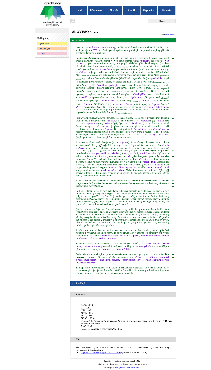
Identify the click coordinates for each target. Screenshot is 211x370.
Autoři (131, 10)
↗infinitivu (81, 72)
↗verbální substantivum (155, 107)
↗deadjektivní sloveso (108, 260)
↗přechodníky (149, 162)
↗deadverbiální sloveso (132, 260)
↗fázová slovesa (161, 129)
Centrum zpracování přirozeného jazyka (126, 367)
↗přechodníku (156, 78)
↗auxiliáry (111, 120)
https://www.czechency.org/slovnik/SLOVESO (101, 352)
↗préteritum (136, 97)
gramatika (44, 44)
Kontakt (166, 10)
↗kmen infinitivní (92, 246)
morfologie (45, 48)
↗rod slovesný (147, 153)
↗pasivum (81, 107)
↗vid (128, 156)
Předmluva (96, 10)
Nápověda (149, 10)
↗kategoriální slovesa (158, 134)
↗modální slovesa (142, 129)
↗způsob (134, 153)
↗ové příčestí (139, 94)
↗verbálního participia (107, 85)
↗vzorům (105, 249)
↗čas (125, 153)
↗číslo (81, 148)
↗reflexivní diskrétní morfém (154, 235)
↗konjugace (122, 142)
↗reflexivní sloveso (107, 238)
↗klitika (160, 120)
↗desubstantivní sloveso (157, 260)
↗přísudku (144, 60)
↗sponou (155, 104)
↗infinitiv (145, 100)
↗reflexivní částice (109, 235)
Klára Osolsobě (170, 34)
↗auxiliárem (85, 97)
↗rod (111, 167)
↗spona (104, 126)
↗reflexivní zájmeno (129, 235)
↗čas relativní (156, 164)
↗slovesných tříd (143, 246)
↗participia (130, 167)
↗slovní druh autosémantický (100, 47)
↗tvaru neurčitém (103, 69)
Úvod (79, 10)
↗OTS (94, 50)
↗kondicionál (108, 100)
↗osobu (165, 145)
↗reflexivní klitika (85, 238)
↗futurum (88, 104)
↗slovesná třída (122, 249)
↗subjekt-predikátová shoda (104, 153)
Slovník (114, 10)
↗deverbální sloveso (86, 262)
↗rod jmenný (107, 170)
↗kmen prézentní (152, 243)
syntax (43, 53)
